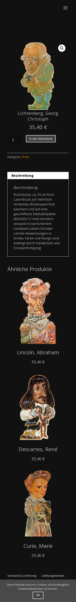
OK (38, 595)
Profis (27, 30)
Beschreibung (23, 175)
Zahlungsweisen (53, 576)
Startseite (14, 30)
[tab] (38, 175)
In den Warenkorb (40, 139)
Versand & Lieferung (21, 576)
